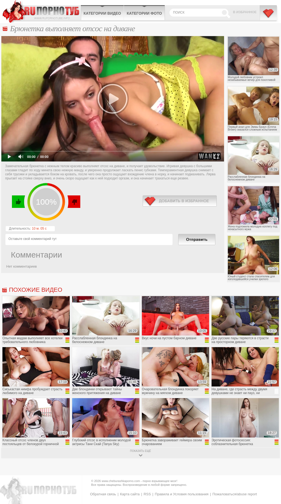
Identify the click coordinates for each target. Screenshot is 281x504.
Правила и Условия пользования (182, 494)
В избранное (245, 12)
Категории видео (102, 13)
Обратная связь (103, 494)
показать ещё (140, 450)
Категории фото (144, 13)
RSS (147, 494)
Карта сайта (129, 494)
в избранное (180, 201)
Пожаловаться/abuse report (234, 494)
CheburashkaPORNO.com (42, 11)
